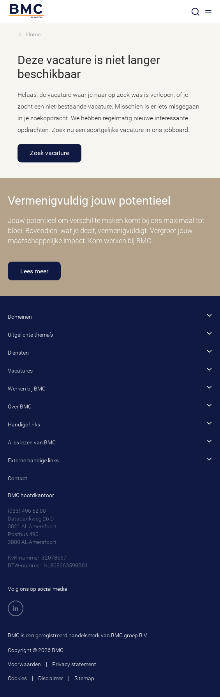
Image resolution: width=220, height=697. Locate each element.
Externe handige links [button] (110, 459)
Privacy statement (74, 664)
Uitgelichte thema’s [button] (110, 334)
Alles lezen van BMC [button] (110, 442)
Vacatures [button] (110, 370)
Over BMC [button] (110, 406)
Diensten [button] (110, 352)
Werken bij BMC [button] (110, 388)
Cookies (17, 678)
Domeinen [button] (110, 316)
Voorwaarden (24, 664)
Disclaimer (50, 678)
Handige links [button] (110, 424)
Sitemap (84, 678)
